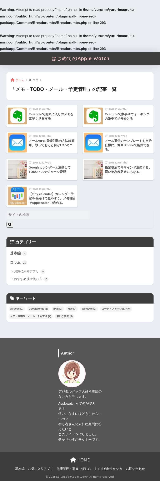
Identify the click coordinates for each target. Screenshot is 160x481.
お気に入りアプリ (29, 271)
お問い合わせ (135, 468)
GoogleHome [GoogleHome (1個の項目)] (38, 308)
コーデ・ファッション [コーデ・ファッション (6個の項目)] (116, 308)
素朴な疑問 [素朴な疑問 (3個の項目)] (64, 316)
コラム (18, 262)
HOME (80, 459)
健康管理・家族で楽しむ (74, 468)
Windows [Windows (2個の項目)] (89, 308)
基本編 (18, 253)
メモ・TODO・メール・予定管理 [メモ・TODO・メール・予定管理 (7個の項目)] (30, 316)
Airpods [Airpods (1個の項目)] (16, 308)
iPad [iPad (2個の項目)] (57, 308)
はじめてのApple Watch (80, 58)
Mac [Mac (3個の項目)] (72, 308)
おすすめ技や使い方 (31, 279)
